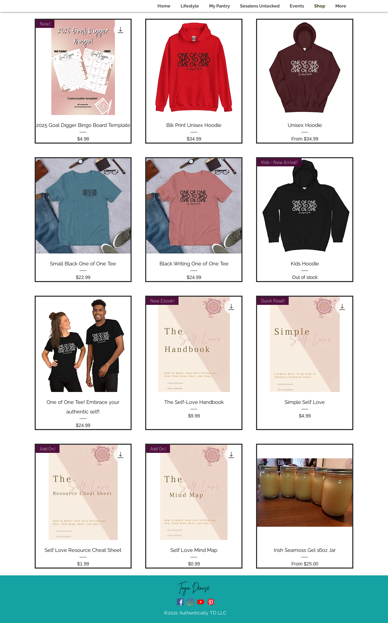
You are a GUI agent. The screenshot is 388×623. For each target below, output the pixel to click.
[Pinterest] (210, 602)
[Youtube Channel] (200, 602)
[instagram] (190, 602)
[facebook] (180, 602)
